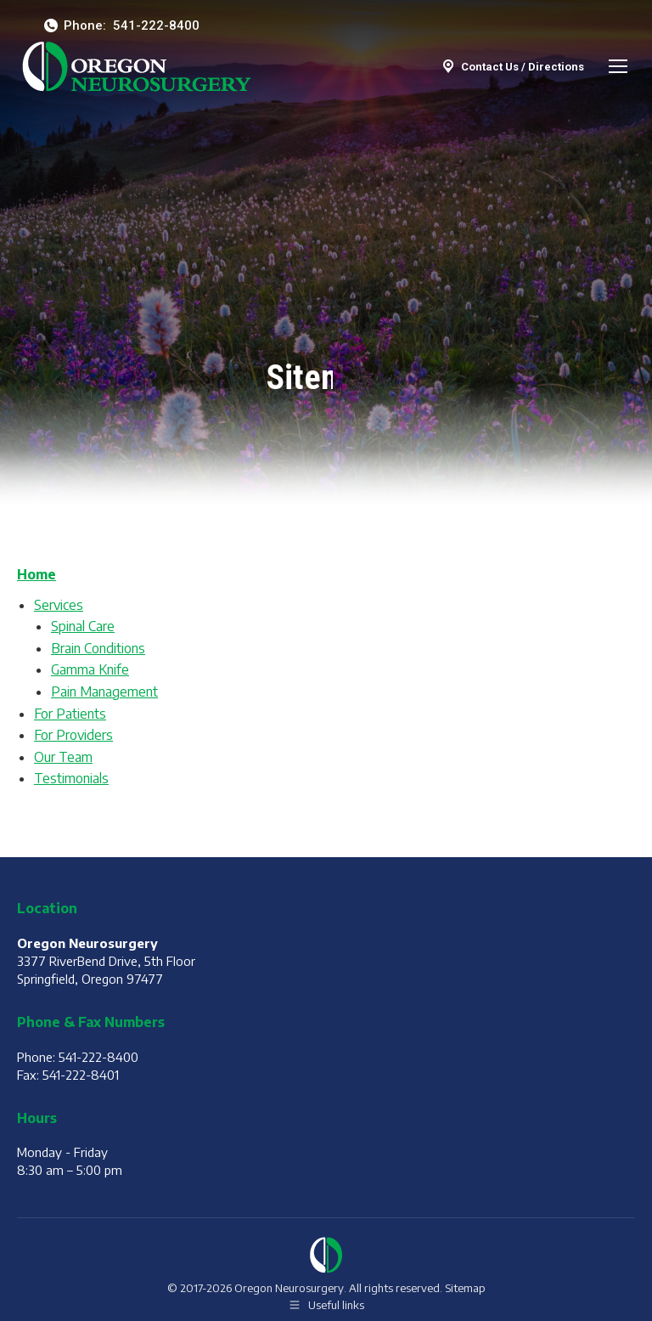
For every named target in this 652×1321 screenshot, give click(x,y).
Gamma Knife (90, 669)
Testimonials (71, 778)
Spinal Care (83, 626)
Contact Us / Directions (512, 66)
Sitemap (465, 1288)
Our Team (63, 756)
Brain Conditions (98, 648)
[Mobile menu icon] (618, 66)
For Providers (73, 734)
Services (58, 604)
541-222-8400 (156, 25)
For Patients (70, 713)
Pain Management (104, 691)
